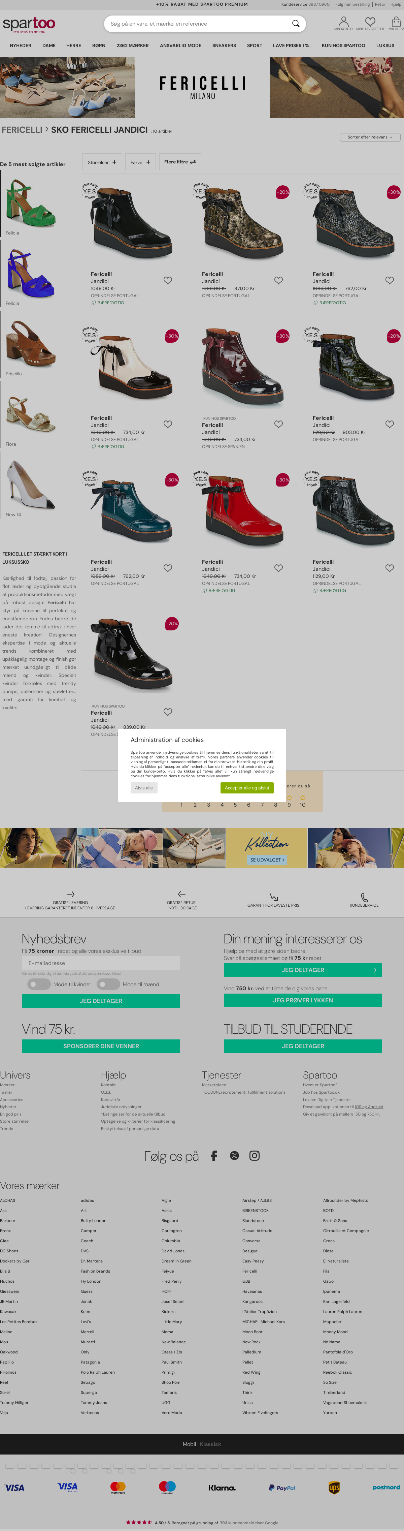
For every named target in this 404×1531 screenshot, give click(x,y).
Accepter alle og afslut (247, 787)
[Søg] (296, 23)
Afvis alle (144, 787)
